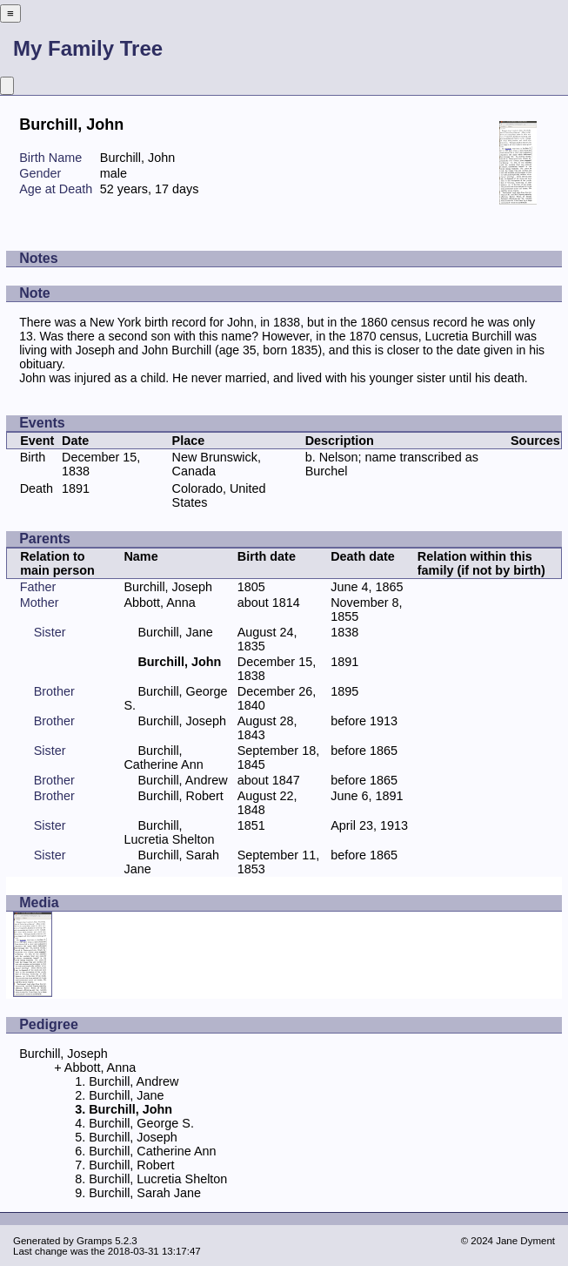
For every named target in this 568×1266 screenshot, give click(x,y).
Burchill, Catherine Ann (163, 757)
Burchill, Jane (174, 632)
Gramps (94, 1241)
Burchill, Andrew (182, 780)
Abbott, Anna (159, 602)
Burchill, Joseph (168, 587)
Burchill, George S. (141, 1123)
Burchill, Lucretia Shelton (169, 832)
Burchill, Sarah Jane (145, 1193)
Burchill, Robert (180, 796)
